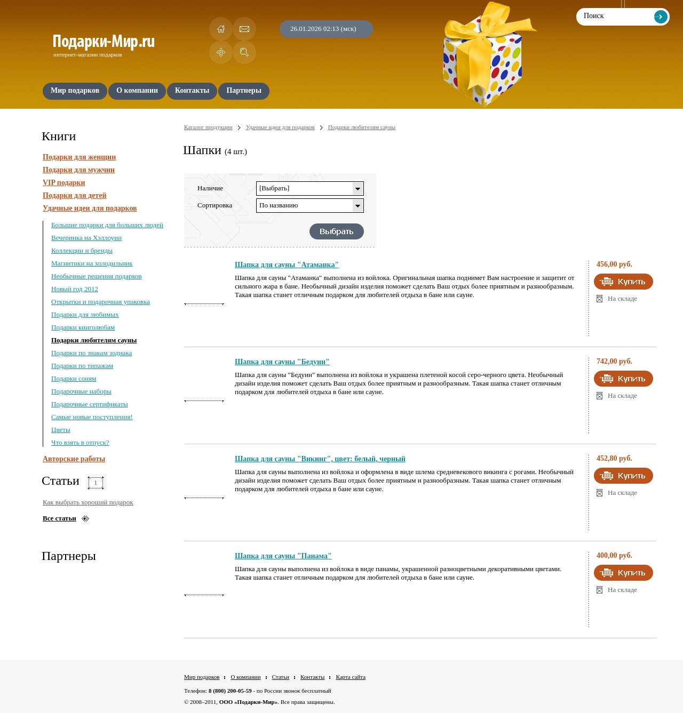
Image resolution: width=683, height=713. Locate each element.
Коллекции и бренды (82, 250)
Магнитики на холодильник (92, 263)
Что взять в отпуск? (80, 442)
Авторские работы (74, 459)
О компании (245, 677)
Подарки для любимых (84, 314)
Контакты (312, 677)
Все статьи (59, 518)
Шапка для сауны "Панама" (283, 556)
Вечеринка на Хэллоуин (86, 238)
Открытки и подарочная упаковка (100, 302)
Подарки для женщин (79, 157)
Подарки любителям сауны (94, 340)
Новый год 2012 (74, 289)
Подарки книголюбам (83, 327)
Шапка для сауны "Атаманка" (287, 265)
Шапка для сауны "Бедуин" (282, 362)
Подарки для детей (74, 195)
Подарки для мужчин (79, 170)
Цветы (60, 430)
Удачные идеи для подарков (90, 208)
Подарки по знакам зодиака (91, 353)
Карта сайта (351, 677)
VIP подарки (64, 183)
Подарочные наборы (81, 391)
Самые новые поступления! (92, 417)
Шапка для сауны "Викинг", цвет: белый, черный (320, 459)
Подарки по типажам (82, 366)
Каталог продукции (208, 127)
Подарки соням (73, 378)
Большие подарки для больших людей (107, 225)
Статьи (280, 677)
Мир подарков (201, 677)
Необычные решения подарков (96, 276)
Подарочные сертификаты (89, 404)
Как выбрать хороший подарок (88, 502)
